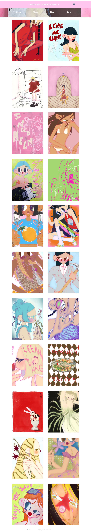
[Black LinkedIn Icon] (27, 529)
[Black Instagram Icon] (29, 529)
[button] (74, 4)
